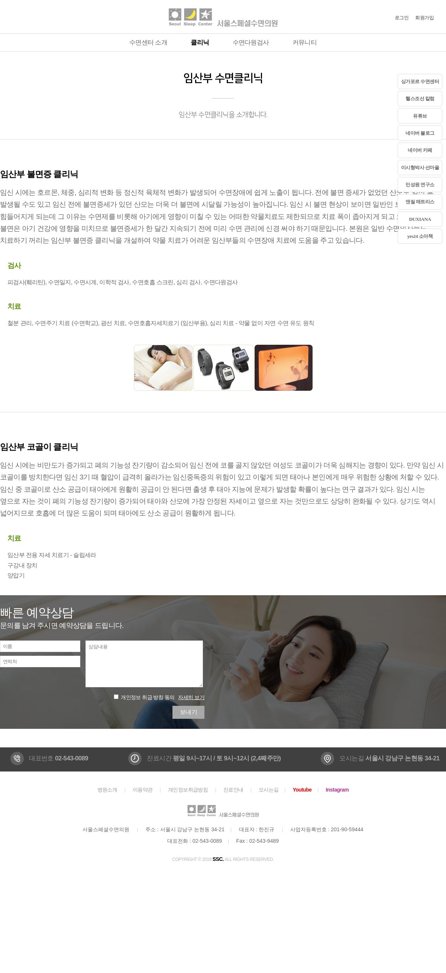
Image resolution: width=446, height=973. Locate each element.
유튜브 (420, 116)
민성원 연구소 (419, 184)
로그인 (401, 17)
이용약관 (143, 790)
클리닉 (200, 42)
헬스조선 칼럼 (419, 98)
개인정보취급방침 (188, 790)
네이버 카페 (420, 150)
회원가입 (424, 17)
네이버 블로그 (419, 133)
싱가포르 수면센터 (420, 81)
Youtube (302, 790)
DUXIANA (420, 219)
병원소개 (107, 790)
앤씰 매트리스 (419, 201)
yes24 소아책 (420, 236)
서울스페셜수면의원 (223, 16)
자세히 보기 (191, 697)
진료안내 (233, 790)
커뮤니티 (305, 42)
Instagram (337, 790)
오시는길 (269, 790)
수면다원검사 (251, 42)
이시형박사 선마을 (420, 167)
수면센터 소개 (148, 42)
